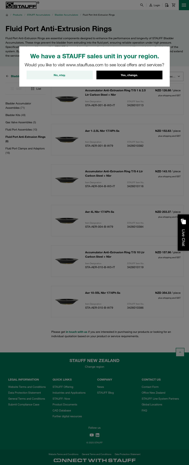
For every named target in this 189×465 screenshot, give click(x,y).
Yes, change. (129, 75)
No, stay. (59, 75)
